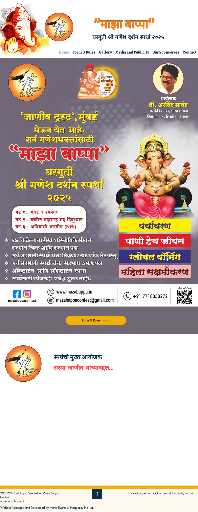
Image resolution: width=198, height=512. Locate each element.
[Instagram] (167, 266)
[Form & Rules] (96, 320)
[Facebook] (167, 258)
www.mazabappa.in (12, 501)
